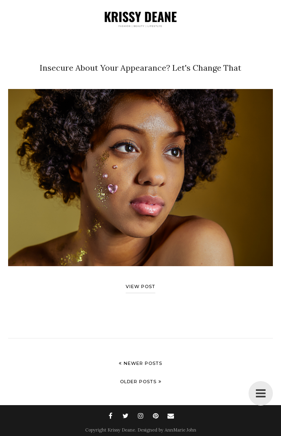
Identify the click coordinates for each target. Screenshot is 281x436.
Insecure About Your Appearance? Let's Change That (140, 68)
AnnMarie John (180, 430)
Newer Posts (143, 363)
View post (140, 286)
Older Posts (138, 381)
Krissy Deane (121, 430)
